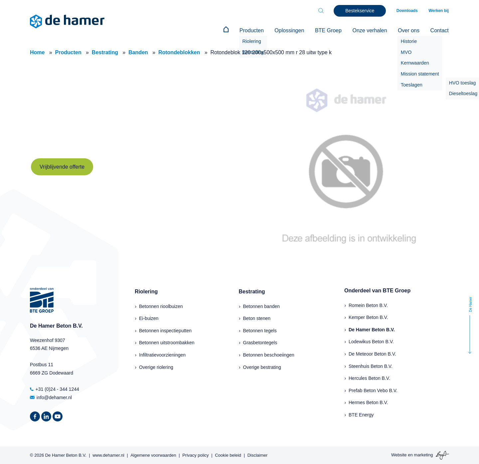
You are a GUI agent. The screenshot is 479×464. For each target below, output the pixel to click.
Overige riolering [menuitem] (156, 366)
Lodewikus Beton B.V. (371, 341)
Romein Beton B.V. (368, 304)
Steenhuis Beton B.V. (371, 365)
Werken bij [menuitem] (439, 10)
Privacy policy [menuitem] (195, 454)
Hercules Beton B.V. (369, 378)
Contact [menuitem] (440, 30)
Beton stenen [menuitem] (257, 318)
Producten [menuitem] (256, 30)
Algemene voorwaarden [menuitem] (153, 454)
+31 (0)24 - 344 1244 (54, 388)
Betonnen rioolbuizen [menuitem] (161, 305)
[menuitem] (231, 31)
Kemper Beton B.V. (368, 317)
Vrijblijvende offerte (62, 166)
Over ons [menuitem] (410, 30)
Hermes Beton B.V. (368, 402)
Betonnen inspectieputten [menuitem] (165, 330)
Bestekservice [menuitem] (361, 10)
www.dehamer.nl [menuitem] (108, 454)
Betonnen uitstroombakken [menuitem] (167, 342)
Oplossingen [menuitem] (293, 30)
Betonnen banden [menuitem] (261, 305)
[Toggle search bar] (322, 10)
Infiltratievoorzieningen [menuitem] (162, 354)
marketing (423, 454)
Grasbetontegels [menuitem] (260, 342)
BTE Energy (361, 414)
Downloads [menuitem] (408, 10)
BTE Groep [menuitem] (331, 30)
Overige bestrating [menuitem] (262, 366)
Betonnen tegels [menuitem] (260, 330)
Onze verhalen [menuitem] (372, 30)
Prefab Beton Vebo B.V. (373, 390)
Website (399, 454)
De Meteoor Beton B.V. (372, 353)
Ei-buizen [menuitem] (148, 318)
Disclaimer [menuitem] (257, 454)
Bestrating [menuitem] (252, 291)
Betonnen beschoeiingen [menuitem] (268, 354)
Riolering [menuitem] (146, 291)
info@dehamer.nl (51, 396)
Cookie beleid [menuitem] (228, 454)
